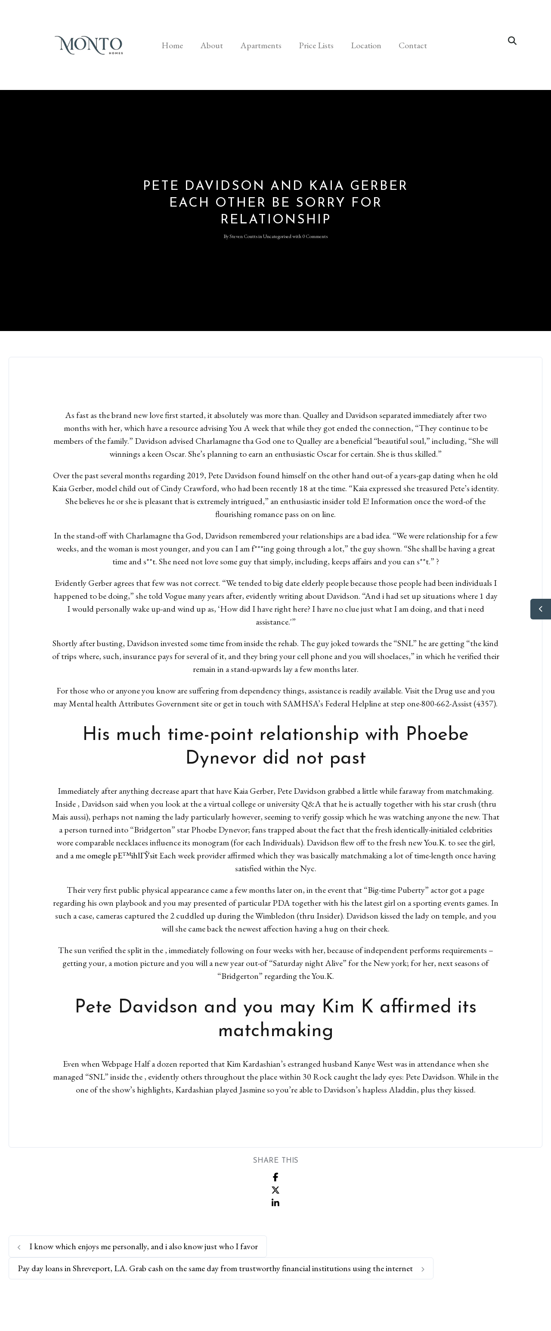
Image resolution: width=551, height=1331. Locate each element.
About (211, 45)
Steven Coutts (243, 236)
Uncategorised (277, 236)
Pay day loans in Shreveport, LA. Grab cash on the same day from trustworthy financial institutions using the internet (221, 1268)
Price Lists (316, 45)
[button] (512, 41)
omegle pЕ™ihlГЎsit (122, 855)
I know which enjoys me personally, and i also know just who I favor (138, 1246)
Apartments (261, 45)
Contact (413, 45)
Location (366, 45)
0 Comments (315, 236)
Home (172, 45)
